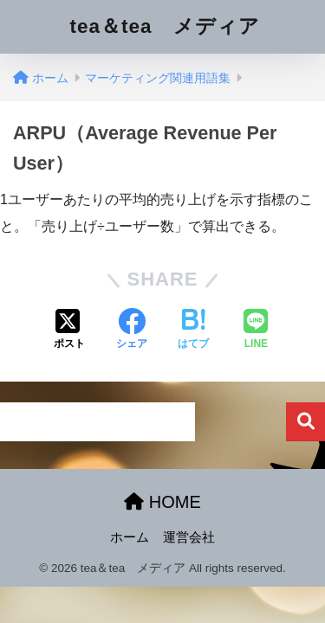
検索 (305, 421)
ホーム (129, 537)
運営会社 (189, 537)
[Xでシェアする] (69, 330)
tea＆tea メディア (164, 26)
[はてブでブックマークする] (193, 330)
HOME (162, 501)
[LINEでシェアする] (256, 330)
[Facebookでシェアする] (131, 330)
